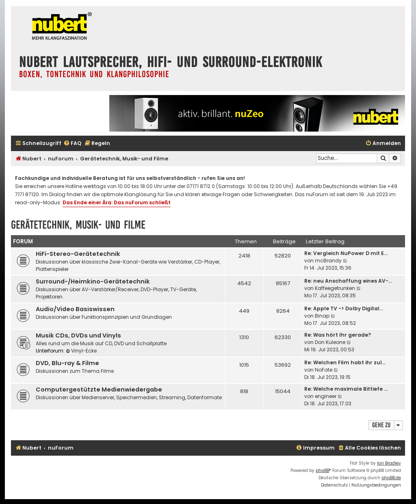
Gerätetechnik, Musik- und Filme (78, 224)
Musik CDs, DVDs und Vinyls (78, 335)
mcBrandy (328, 260)
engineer (325, 396)
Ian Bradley (389, 463)
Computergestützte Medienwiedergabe (99, 389)
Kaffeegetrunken (335, 288)
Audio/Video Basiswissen (75, 309)
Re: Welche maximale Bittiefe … (346, 388)
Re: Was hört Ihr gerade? (337, 334)
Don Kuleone (330, 342)
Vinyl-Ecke (81, 350)
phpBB (322, 470)
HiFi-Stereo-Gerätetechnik (78, 254)
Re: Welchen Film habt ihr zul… (345, 362)
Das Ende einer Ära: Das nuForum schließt (117, 202)
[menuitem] (72, 143)
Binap (322, 315)
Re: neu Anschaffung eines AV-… (348, 280)
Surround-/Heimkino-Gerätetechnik (93, 281)
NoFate (323, 369)
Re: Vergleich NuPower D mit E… (346, 253)
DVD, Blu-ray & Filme (67, 363)
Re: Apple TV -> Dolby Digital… (343, 308)
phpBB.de (391, 478)
